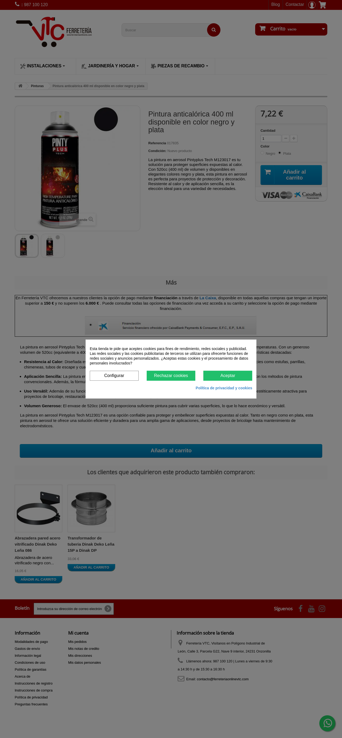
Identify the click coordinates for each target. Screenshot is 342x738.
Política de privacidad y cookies (224, 388)
